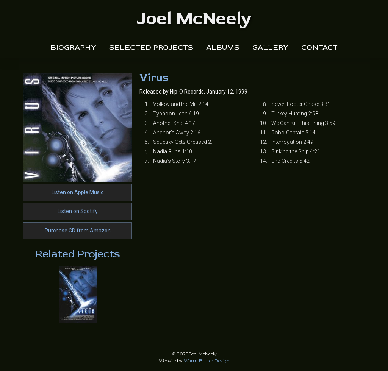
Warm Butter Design (207, 360)
